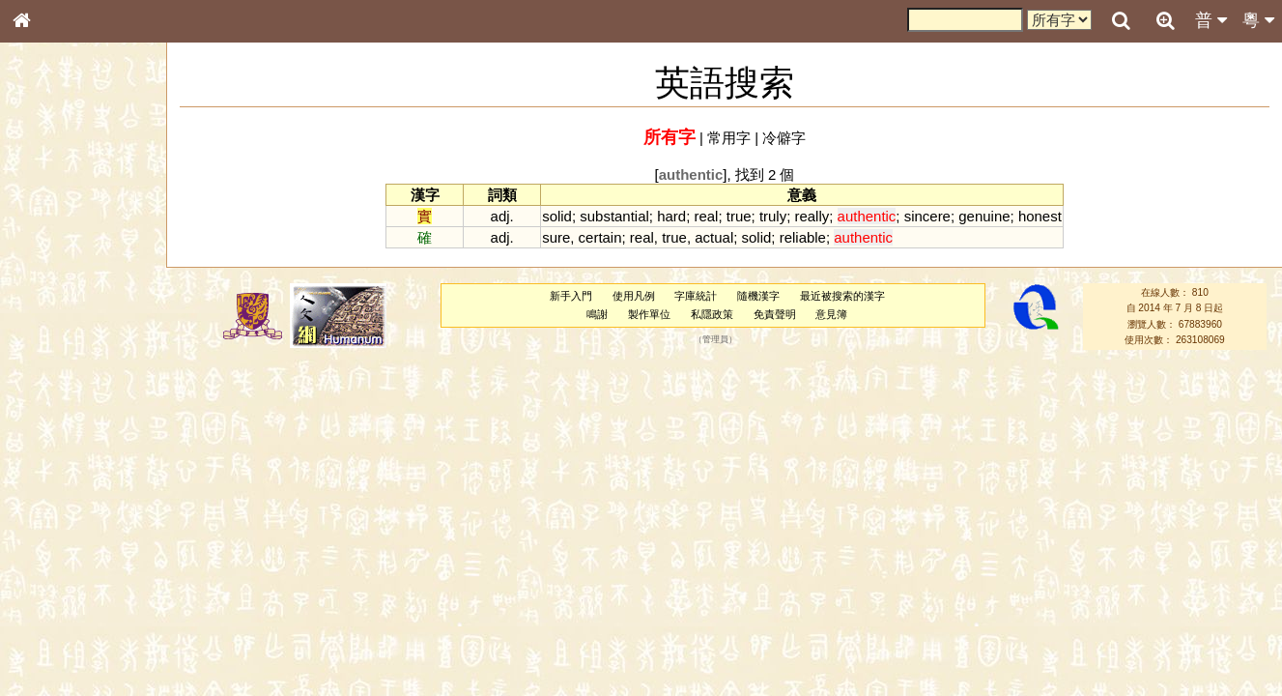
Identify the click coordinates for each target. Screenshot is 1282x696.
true (739, 216)
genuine (984, 216)
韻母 (65, 508)
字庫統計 (695, 296)
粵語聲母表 (53, 396)
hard (671, 216)
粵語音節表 (53, 379)
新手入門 (571, 296)
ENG (85, 213)
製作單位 (649, 314)
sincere (927, 216)
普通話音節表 (59, 526)
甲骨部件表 (53, 293)
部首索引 (47, 258)
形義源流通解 (59, 328)
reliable (803, 237)
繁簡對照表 (53, 646)
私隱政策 (712, 314)
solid (557, 216)
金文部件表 (53, 311)
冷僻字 (784, 138)
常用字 (729, 138)
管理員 (715, 340)
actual (714, 237)
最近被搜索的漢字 (842, 296)
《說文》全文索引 (70, 594)
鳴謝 (597, 314)
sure (556, 237)
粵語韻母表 (53, 414)
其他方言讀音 (59, 543)
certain (600, 237)
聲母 (38, 508)
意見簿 (831, 314)
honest (1040, 216)
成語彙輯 (47, 629)
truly (772, 216)
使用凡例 (634, 296)
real (706, 216)
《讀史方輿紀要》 (70, 612)
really (811, 216)
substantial (614, 216)
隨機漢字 (758, 296)
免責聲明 (775, 314)
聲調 (91, 508)
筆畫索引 (47, 275)
